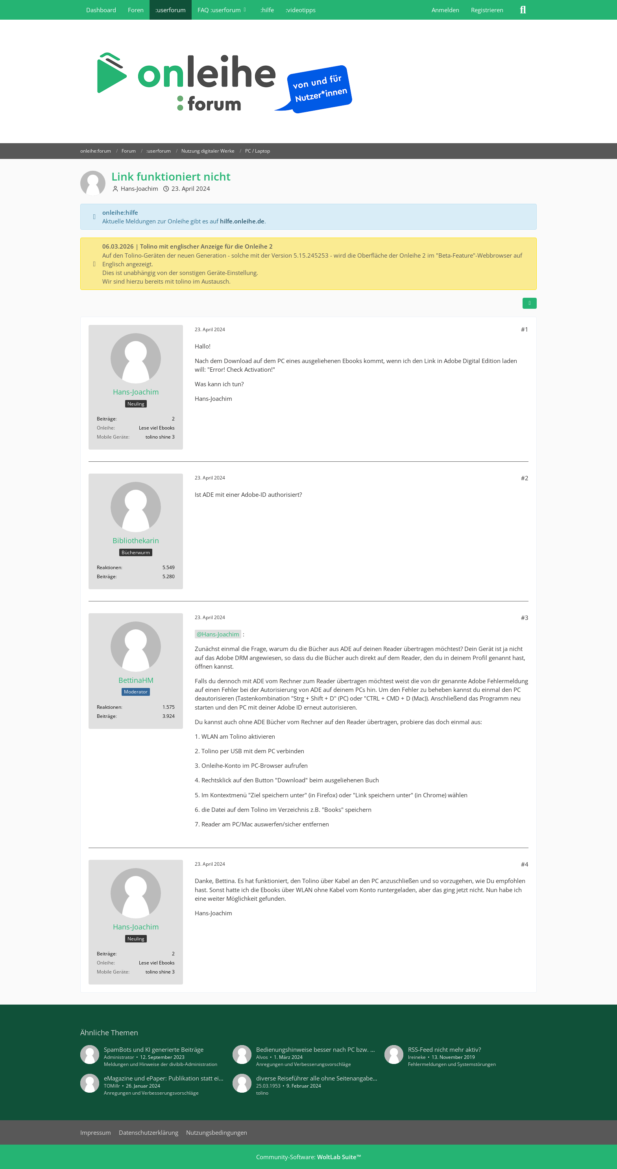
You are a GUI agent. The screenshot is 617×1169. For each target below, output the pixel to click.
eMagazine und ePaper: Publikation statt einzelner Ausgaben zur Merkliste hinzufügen (219, 1078)
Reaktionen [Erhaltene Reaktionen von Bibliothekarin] (109, 567)
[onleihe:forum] (308, 81)
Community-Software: (308, 1157)
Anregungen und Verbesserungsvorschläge (303, 1064)
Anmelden (445, 10)
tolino (262, 1093)
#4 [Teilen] (524, 864)
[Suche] (523, 10)
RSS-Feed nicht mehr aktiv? (444, 1049)
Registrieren (487, 10)
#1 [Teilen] (524, 329)
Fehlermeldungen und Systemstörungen (452, 1064)
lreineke (417, 1057)
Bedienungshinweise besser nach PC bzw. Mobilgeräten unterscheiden (351, 1049)
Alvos (262, 1057)
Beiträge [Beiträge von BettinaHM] (106, 716)
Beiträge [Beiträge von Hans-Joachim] (106, 418)
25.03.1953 (268, 1085)
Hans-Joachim (139, 188)
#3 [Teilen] (524, 617)
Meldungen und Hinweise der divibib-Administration (160, 1064)
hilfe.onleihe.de (242, 221)
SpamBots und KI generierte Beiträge (153, 1049)
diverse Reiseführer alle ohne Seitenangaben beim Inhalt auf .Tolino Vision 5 (359, 1078)
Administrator (119, 1057)
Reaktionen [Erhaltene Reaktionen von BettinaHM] (109, 707)
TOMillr (112, 1085)
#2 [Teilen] (524, 478)
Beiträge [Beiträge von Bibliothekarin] (106, 576)
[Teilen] (530, 303)
